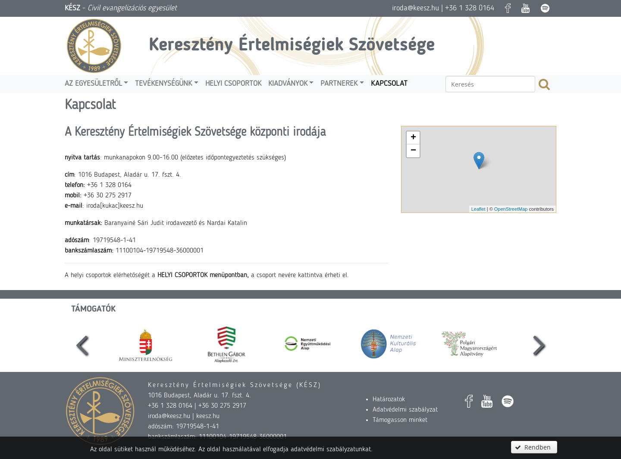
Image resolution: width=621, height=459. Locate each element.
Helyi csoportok (233, 83)
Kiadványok (287, 83)
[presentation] (82, 344)
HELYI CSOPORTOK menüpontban (202, 275)
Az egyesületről (93, 83)
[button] (534, 447)
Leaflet (478, 209)
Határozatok (389, 399)
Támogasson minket (400, 420)
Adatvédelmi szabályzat (405, 409)
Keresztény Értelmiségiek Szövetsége (292, 46)
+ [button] (413, 137)
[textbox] (490, 84)
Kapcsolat (389, 83)
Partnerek (339, 83)
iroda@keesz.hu (415, 8)
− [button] (413, 150)
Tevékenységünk (163, 83)
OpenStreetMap (511, 209)
